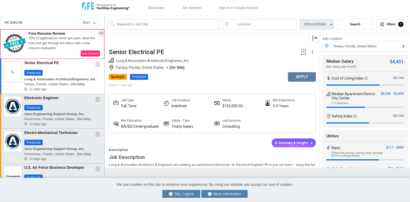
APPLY (301, 76)
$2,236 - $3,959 (392, 94)
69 (395, 78)
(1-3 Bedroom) (340, 103)
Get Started (90, 53)
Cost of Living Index (347, 78)
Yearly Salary (182, 126)
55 (395, 116)
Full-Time (128, 106)
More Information (224, 194)
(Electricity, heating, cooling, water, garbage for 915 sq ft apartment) (357, 154)
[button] (52, 44)
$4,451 (397, 61)
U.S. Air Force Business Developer (54, 167)
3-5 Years (281, 106)
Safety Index (342, 116)
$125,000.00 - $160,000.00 (233, 106)
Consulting (231, 126)
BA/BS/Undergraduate (140, 126)
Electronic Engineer (41, 98)
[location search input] (263, 24)
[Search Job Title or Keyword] (167, 24)
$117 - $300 (395, 147)
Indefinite (179, 106)
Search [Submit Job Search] (355, 24)
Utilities (332, 136)
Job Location (332, 39)
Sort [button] (90, 22)
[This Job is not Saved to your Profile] (98, 65)
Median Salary (340, 61)
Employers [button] (156, 8)
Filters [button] (391, 24)
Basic (336, 148)
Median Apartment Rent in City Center (353, 96)
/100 (400, 78)
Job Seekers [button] (191, 8)
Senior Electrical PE (41, 63)
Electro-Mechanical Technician (51, 133)
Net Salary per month (341, 67)
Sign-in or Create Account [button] (238, 8)
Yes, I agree (181, 194)
